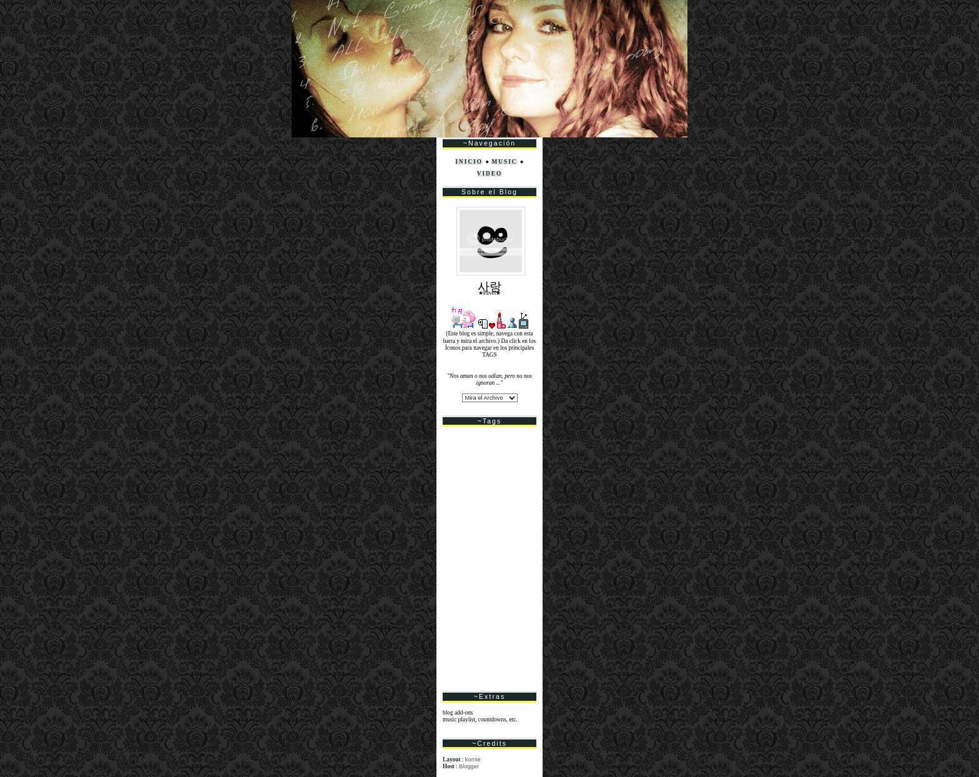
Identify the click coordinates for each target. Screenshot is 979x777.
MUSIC (504, 162)
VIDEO (490, 174)
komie (473, 759)
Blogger (469, 766)
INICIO (469, 162)
